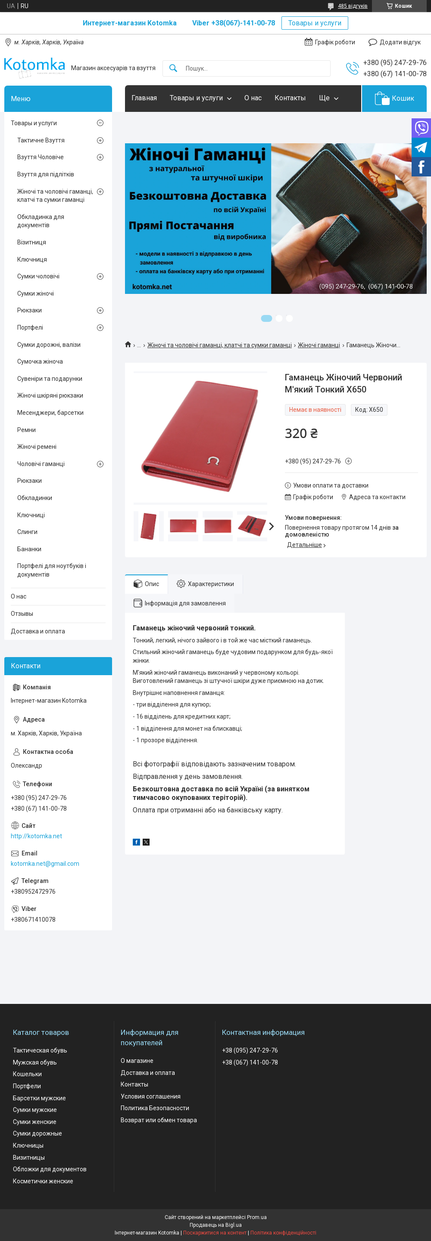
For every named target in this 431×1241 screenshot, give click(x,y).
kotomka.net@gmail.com (45, 863)
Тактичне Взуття (41, 140)
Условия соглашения (151, 1096)
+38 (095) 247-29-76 (250, 1050)
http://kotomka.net (36, 836)
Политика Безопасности (155, 1108)
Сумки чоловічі (38, 276)
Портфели (27, 1086)
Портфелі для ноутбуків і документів (51, 570)
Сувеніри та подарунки (49, 378)
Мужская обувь (35, 1062)
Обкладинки (34, 497)
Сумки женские (34, 1121)
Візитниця (31, 242)
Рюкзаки (29, 310)
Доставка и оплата (38, 631)
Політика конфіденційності (283, 1233)
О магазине (137, 1060)
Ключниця (32, 259)
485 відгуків (353, 6)
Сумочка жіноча (40, 361)
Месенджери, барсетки (50, 412)
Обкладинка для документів (40, 221)
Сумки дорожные (37, 1133)
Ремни (26, 429)
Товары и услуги (314, 23)
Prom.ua (257, 1217)
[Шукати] (173, 68)
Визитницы (29, 1157)
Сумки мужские (35, 1109)
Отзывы (22, 613)
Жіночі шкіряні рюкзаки (50, 395)
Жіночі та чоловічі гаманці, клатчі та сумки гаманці (219, 345)
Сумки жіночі (35, 293)
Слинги (27, 531)
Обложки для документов (50, 1169)
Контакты (290, 98)
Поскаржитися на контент (215, 1233)
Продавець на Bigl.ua (216, 1225)
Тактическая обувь (40, 1050)
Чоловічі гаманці (41, 463)
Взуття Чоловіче (40, 157)
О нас (253, 98)
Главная (144, 98)
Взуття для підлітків (45, 174)
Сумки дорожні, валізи (49, 344)
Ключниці (31, 515)
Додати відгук (400, 42)
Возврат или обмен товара (159, 1120)
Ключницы (28, 1145)
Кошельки (27, 1074)
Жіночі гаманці (319, 345)
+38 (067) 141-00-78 (250, 1062)
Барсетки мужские (39, 1098)
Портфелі (30, 327)
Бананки (29, 549)
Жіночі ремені (36, 446)
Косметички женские (43, 1181)
